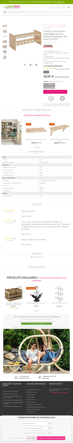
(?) (34, 423)
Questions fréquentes (10, 394)
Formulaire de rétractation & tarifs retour (12, 397)
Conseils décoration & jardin (36, 407)
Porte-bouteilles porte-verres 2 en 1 (36, 304)
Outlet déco (31, 397)
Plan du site (31, 412)
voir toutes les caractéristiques (52, 66)
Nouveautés (31, 400)
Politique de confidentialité (12, 406)
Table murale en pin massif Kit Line (60, 140)
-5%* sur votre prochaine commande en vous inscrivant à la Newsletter (36, 317)
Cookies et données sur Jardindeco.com (36, 417)
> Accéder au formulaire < (58, 392)
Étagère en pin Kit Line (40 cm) (36, 139)
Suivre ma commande (10, 391)
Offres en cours (32, 392)
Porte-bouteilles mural (59, 303)
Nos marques (31, 402)
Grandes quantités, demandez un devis (13, 403)
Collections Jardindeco (34, 405)
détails (21, 419)
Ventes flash (31, 395)
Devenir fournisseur (33, 409)
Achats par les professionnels (13, 400)
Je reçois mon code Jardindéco (36, 323)
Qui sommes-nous (33, 390)
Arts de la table (48, 24)
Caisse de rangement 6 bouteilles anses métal (13, 304)
